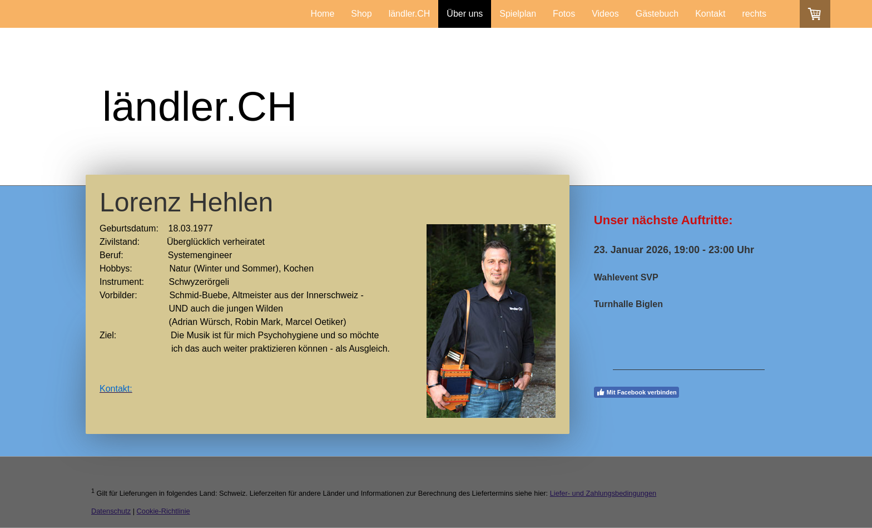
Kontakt (710, 13)
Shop (361, 13)
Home (323, 13)
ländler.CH (409, 13)
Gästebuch (657, 13)
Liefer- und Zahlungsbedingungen (603, 493)
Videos (605, 13)
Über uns (465, 13)
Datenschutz (111, 511)
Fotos (564, 13)
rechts (754, 13)
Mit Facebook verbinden (636, 392)
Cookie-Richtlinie (163, 511)
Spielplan (517, 13)
